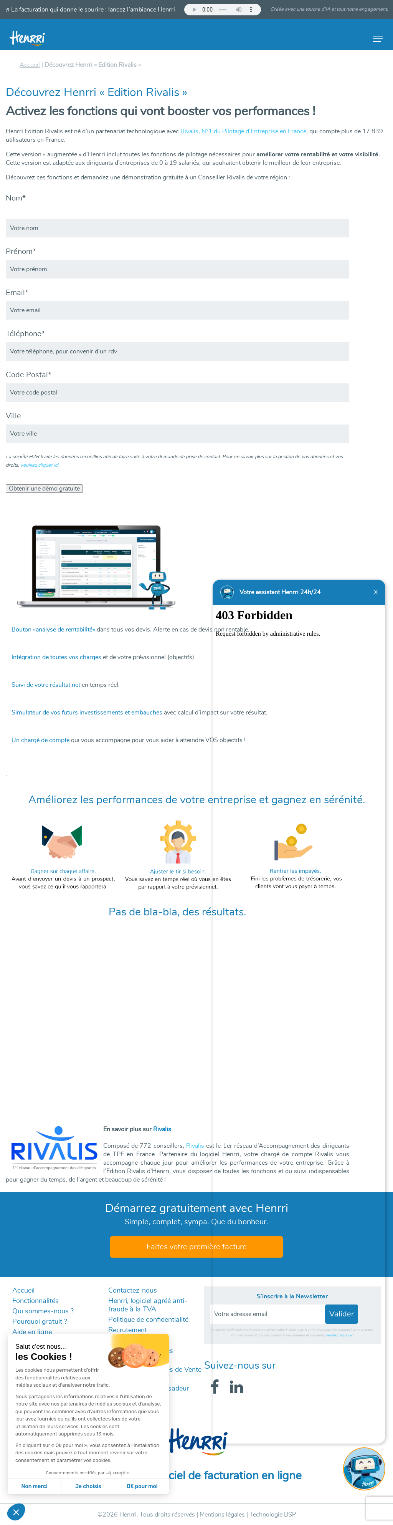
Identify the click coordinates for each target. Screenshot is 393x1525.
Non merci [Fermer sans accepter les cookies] (34, 1486)
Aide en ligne (32, 1332)
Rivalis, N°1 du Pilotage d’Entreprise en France (243, 131)
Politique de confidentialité (148, 1319)
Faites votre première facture (197, 1247)
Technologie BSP (272, 1515)
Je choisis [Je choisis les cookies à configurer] (88, 1486)
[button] (16, 1512)
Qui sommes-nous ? (43, 1311)
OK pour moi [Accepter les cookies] (142, 1486)
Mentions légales (222, 1515)
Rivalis (195, 1146)
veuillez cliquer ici (39, 465)
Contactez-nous (132, 1290)
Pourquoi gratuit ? (39, 1321)
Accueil (23, 1290)
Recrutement (127, 1330)
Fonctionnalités (35, 1301)
